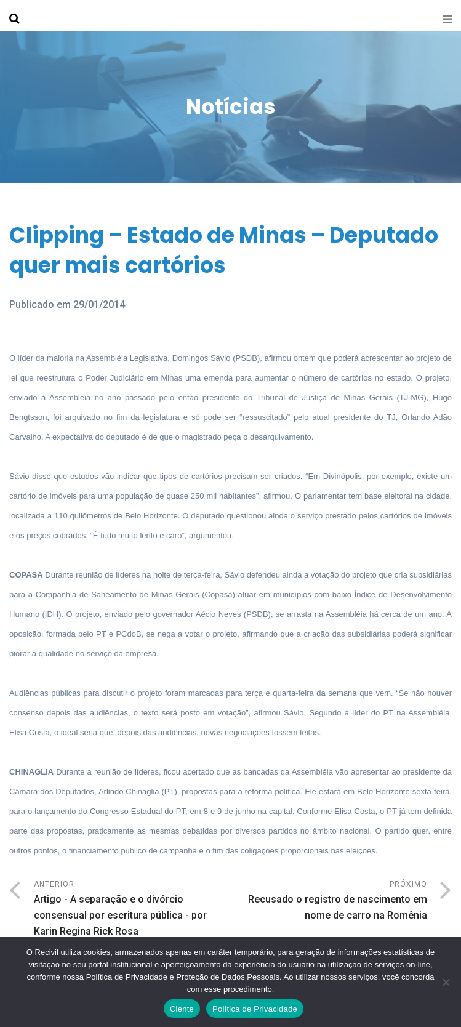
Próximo (329, 902)
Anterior (132, 910)
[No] (445, 982)
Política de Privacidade (254, 1008)
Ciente (182, 1008)
